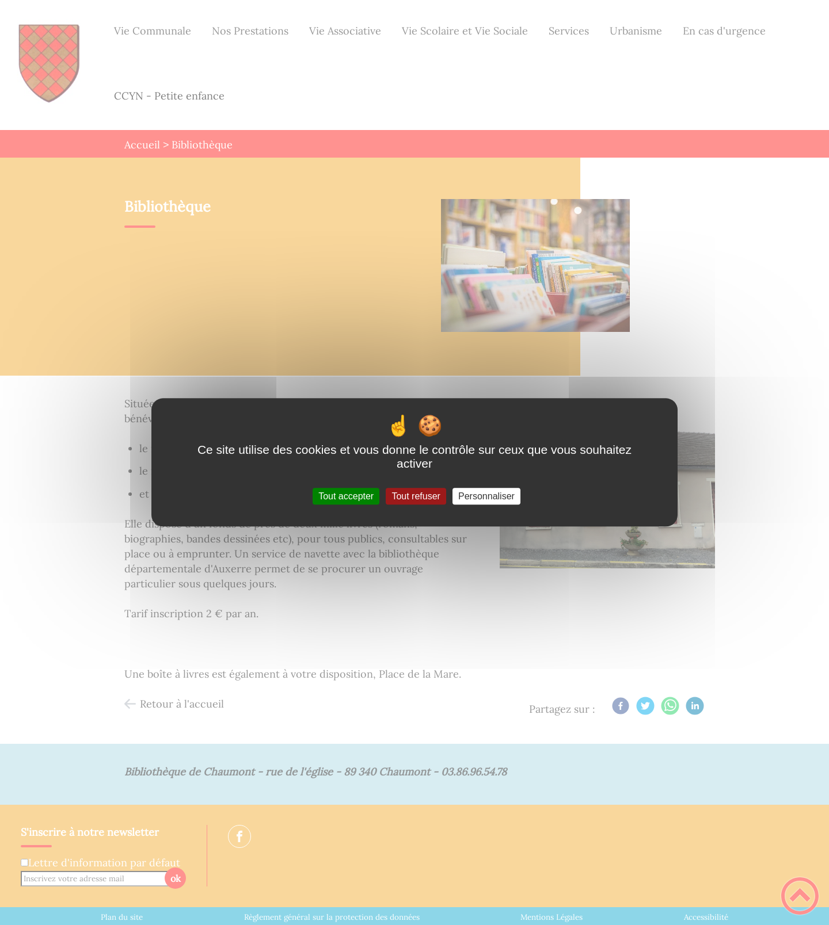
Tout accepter (346, 496)
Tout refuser (415, 496)
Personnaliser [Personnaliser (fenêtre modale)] (486, 496)
